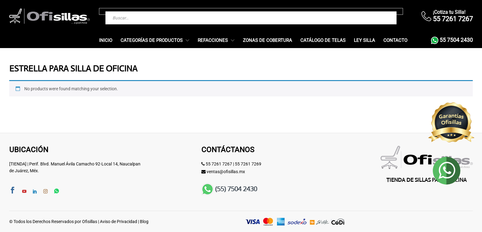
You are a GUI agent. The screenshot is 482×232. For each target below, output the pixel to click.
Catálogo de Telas (323, 40)
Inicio (105, 40)
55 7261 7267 (219, 163)
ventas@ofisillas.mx (226, 171)
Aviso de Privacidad (118, 221)
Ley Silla (364, 40)
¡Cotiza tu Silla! (449, 12)
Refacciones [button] (213, 40)
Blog (144, 221)
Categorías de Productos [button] (151, 40)
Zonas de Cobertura (267, 40)
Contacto (395, 40)
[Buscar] (379, 11)
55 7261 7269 (248, 163)
